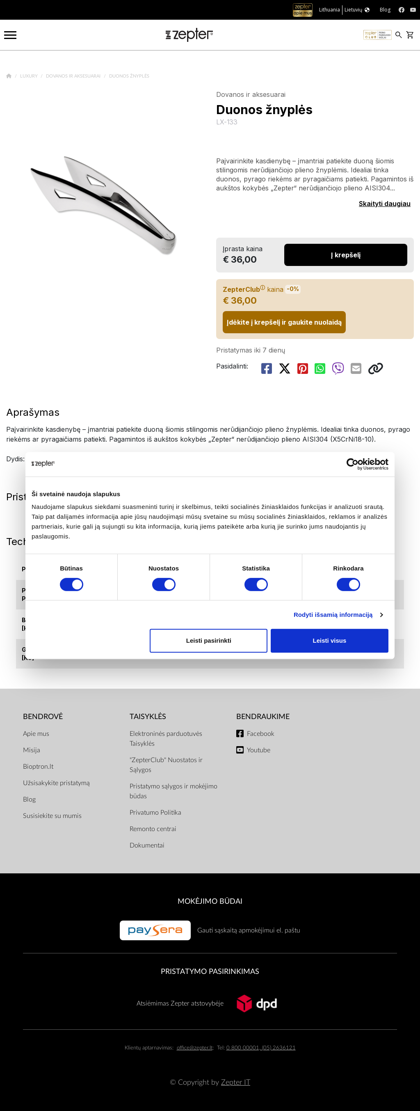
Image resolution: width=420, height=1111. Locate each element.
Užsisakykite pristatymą (56, 783)
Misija (31, 750)
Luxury (29, 76)
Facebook (260, 734)
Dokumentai (147, 845)
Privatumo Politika (155, 812)
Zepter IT (235, 1082)
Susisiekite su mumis (52, 816)
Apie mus (36, 734)
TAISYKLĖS (148, 716)
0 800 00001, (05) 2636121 (261, 1048)
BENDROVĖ (43, 716)
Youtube (258, 750)
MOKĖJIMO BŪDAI (210, 901)
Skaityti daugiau (385, 203)
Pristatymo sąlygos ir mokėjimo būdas (173, 791)
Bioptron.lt (38, 766)
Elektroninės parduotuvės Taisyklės (166, 739)
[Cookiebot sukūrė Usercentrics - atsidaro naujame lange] (352, 464)
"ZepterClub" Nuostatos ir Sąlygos (166, 765)
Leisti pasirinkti (208, 640)
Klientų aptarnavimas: (149, 1048)
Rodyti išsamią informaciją (333, 614)
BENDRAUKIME (263, 716)
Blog (29, 799)
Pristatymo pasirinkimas (210, 971)
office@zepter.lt (194, 1048)
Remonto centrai (153, 829)
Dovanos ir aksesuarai (74, 76)
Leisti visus (330, 640)
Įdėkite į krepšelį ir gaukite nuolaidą (284, 322)
